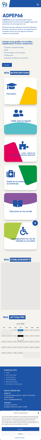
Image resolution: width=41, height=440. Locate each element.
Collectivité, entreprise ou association (15, 58)
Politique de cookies (20, 437)
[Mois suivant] (37, 324)
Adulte (5, 50)
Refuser (20, 434)
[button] (38, 413)
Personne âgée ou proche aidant (13, 53)
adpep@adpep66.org (15, 399)
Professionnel (7, 55)
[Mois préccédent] (4, 324)
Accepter (20, 429)
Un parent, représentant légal (12, 47)
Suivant (6, 65)
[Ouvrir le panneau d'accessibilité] (35, 223)
